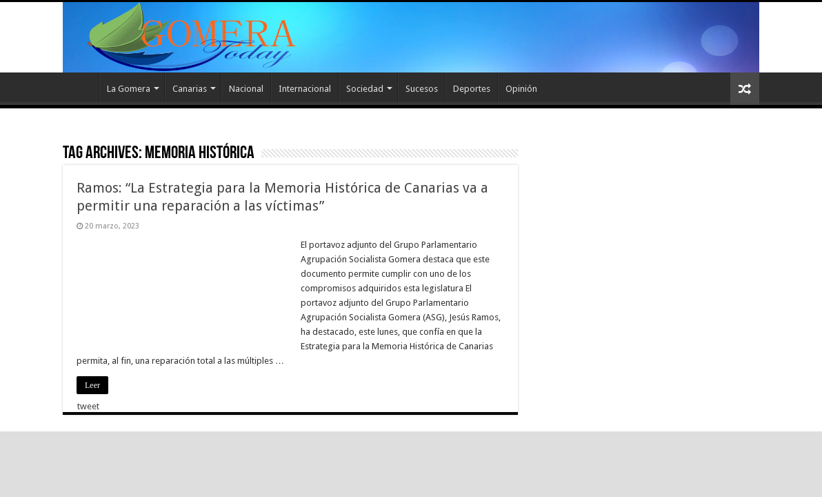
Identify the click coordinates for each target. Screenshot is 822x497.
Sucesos (421, 89)
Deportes (471, 89)
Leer (92, 385)
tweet (88, 406)
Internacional (305, 89)
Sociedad (364, 89)
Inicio (81, 86)
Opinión (521, 89)
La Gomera (128, 89)
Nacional (246, 89)
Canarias (189, 89)
